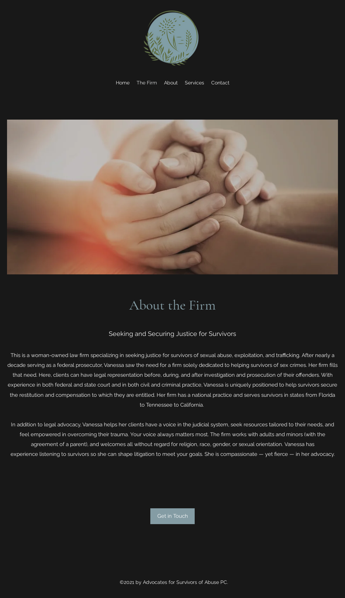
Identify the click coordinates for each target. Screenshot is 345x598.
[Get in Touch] (172, 516)
